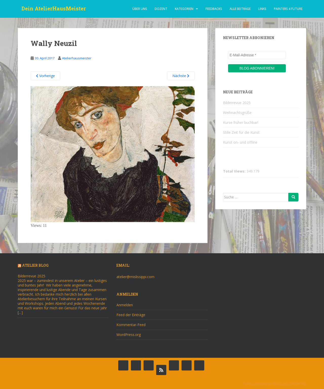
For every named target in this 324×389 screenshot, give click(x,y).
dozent (161, 9)
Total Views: (235, 171)
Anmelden (124, 304)
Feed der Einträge (130, 314)
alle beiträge (240, 9)
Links (262, 9)
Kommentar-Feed (131, 324)
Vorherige (45, 75)
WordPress (298, 384)
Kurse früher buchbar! (240, 122)
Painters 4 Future (288, 9)
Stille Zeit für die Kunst (241, 132)
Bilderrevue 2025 (237, 102)
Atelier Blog (35, 265)
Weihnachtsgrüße (237, 112)
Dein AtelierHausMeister (54, 9)
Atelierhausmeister (76, 58)
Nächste (180, 75)
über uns (139, 9)
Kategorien (184, 9)
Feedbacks (214, 9)
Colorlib (266, 384)
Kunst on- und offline (240, 142)
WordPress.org (128, 334)
